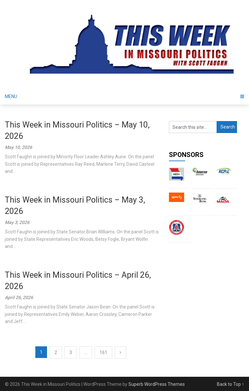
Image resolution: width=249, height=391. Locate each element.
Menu (11, 96)
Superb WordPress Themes (156, 384)
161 (103, 352)
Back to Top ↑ (230, 384)
